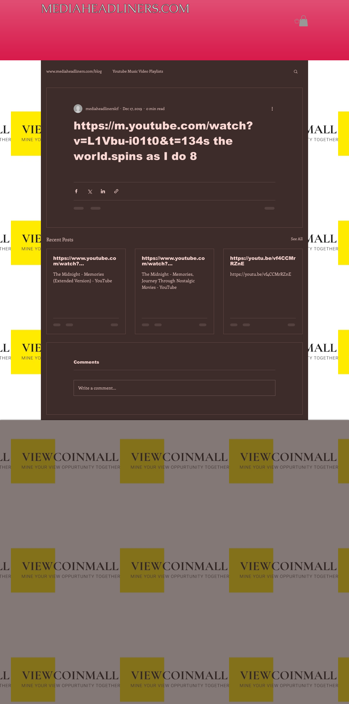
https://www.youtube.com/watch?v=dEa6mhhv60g (173, 261)
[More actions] (272, 108)
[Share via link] (116, 191)
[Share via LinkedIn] (103, 191)
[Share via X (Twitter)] (89, 191)
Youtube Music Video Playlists (138, 71)
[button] (303, 20)
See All (297, 238)
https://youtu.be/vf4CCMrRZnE (263, 261)
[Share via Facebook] (76, 191)
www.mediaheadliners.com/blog (74, 71)
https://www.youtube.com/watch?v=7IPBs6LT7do (84, 261)
